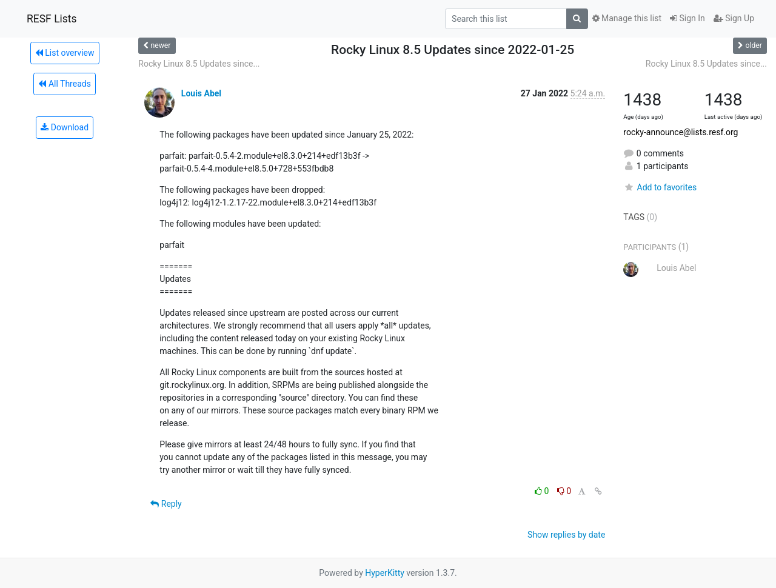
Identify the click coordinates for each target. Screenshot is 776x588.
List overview (65, 53)
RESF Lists (52, 19)
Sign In (687, 18)
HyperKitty (384, 573)
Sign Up (734, 18)
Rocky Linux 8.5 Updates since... (198, 63)
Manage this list (626, 18)
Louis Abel (201, 93)
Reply (165, 504)
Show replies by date (566, 535)
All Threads (64, 84)
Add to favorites (660, 187)
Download (65, 127)
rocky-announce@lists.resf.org (680, 132)
